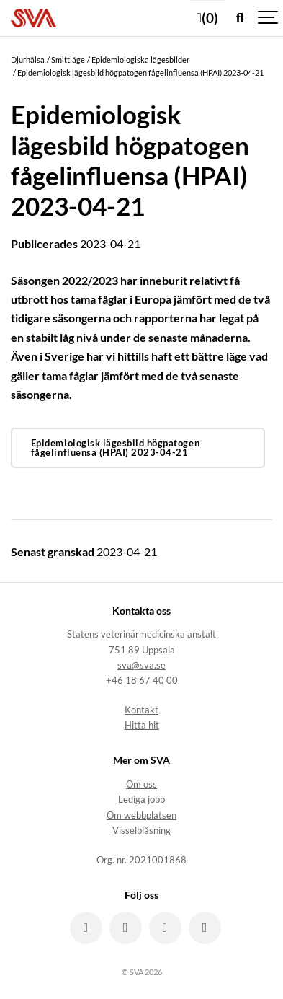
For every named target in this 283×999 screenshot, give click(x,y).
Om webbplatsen (141, 815)
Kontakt (141, 710)
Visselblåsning (141, 830)
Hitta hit (142, 725)
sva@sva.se (141, 665)
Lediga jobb (141, 799)
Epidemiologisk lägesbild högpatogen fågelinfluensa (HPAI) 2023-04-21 (115, 447)
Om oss (141, 784)
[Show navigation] (268, 18)
